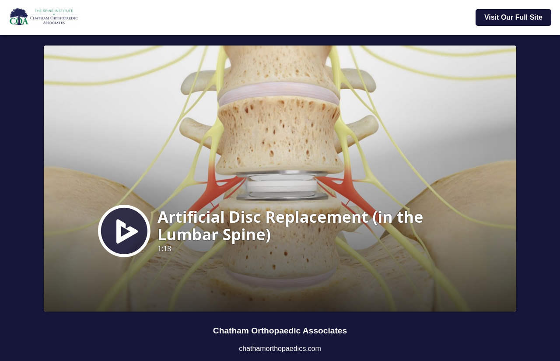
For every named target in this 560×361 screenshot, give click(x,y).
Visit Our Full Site (513, 17)
